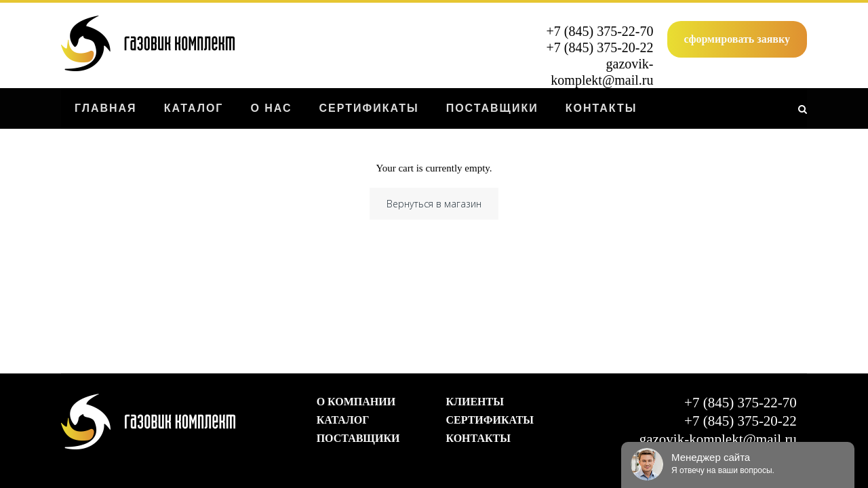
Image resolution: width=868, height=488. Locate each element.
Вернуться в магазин (434, 203)
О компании (356, 401)
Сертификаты (490, 420)
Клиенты (474, 401)
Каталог (343, 420)
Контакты (478, 438)
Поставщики (358, 438)
